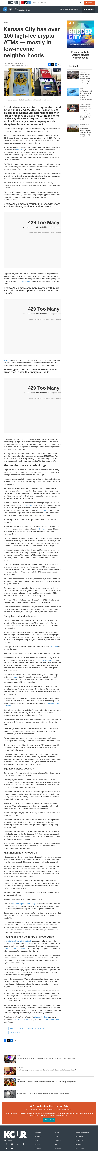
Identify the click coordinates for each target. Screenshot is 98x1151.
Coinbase (14, 677)
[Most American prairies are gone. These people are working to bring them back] (73, 128)
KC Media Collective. (22, 1019)
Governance (78, 1140)
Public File (78, 1144)
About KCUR (38, 1132)
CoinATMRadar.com (51, 1019)
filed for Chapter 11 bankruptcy (23, 904)
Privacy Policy (79, 1149)
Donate (90, 3)
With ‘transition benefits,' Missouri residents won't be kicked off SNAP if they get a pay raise (46, 1082)
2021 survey (41, 510)
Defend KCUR (49, 1120)
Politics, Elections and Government (85, 105)
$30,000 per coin (44, 660)
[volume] (10, 9)
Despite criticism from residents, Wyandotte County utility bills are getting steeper (43, 1093)
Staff (56, 1136)
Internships (58, 1149)
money (21, 1028)
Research (7, 360)
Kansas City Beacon (41, 1017)
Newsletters (38, 1149)
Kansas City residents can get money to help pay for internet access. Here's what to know (46, 1058)
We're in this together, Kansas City (49, 1106)
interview (29, 505)
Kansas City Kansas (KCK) (37, 1028)
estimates (41, 529)
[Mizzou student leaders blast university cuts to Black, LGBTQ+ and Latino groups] (73, 75)
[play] (5, 9)
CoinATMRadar (25, 281)
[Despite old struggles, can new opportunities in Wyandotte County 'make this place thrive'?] (10, 1071)
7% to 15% (54, 647)
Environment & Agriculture (84, 125)
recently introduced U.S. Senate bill (18, 941)
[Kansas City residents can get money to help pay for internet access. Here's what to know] (10, 1059)
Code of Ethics (79, 1136)
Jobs (56, 1144)
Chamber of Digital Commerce (15, 948)
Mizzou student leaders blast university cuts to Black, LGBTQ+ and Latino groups (85, 79)
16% (18, 625)
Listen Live (38, 1136)
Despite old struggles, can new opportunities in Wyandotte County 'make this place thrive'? (46, 1070)
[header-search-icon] (81, 3)
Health (82, 88)
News (6, 22)
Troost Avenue (15, 1033)
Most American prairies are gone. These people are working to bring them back (85, 133)
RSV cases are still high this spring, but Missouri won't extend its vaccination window (86, 95)
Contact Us (58, 1140)
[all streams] (88, 9)
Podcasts (37, 1144)
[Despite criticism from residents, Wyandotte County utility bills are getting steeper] (10, 1094)
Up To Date (20, 1067)
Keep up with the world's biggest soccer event (80, 55)
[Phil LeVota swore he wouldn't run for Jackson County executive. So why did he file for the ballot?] (73, 108)
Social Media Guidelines (82, 1132)
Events (57, 1132)
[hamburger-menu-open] (4, 3)
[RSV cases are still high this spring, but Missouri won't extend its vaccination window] (73, 92)
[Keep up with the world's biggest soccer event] (80, 34)
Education (83, 72)
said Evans (20, 150)
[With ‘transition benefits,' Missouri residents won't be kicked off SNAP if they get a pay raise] (10, 1082)
